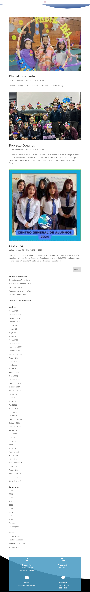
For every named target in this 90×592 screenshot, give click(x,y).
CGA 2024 (16, 246)
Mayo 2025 (13, 332)
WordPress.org (15, 547)
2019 (11, 494)
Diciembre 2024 (15, 343)
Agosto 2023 (14, 394)
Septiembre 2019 (15, 477)
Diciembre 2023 (15, 379)
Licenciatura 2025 (16, 287)
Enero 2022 (13, 455)
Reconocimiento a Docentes (20, 291)
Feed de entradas (16, 540)
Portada (12, 523)
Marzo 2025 (13, 340)
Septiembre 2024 (15, 354)
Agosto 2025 (14, 325)
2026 (11, 519)
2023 (11, 508)
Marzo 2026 (13, 311)
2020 (11, 498)
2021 (11, 501)
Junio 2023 (13, 398)
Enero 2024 (13, 376)
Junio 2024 (13, 361)
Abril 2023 (13, 405)
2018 (11, 490)
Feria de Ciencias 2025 (18, 294)
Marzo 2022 (13, 448)
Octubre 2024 (14, 351)
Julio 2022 (13, 434)
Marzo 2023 (13, 408)
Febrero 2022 (14, 452)
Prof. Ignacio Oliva (18, 250)
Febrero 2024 (14, 372)
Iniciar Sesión (14, 536)
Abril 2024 (13, 365)
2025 (11, 516)
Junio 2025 (13, 329)
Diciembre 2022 (15, 416)
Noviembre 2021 (15, 463)
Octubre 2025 (14, 318)
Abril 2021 (13, 466)
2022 (11, 505)
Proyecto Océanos (22, 145)
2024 (42, 80)
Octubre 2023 (14, 387)
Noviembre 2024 (15, 347)
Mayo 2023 (13, 401)
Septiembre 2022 (15, 427)
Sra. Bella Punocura (19, 80)
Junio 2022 (13, 437)
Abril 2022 (13, 445)
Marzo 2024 (13, 369)
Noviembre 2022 (15, 419)
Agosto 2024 (14, 358)
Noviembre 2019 (15, 473)
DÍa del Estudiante (22, 76)
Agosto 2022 (14, 430)
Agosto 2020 (14, 470)
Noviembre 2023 (15, 383)
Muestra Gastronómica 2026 (20, 283)
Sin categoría (14, 527)
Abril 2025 (13, 336)
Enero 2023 (13, 412)
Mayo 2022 (13, 441)
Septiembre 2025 (15, 322)
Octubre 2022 (14, 423)
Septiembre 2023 (15, 390)
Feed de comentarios (17, 543)
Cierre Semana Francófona (19, 280)
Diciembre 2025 (15, 314)
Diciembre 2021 (15, 459)
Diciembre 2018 (15, 481)
